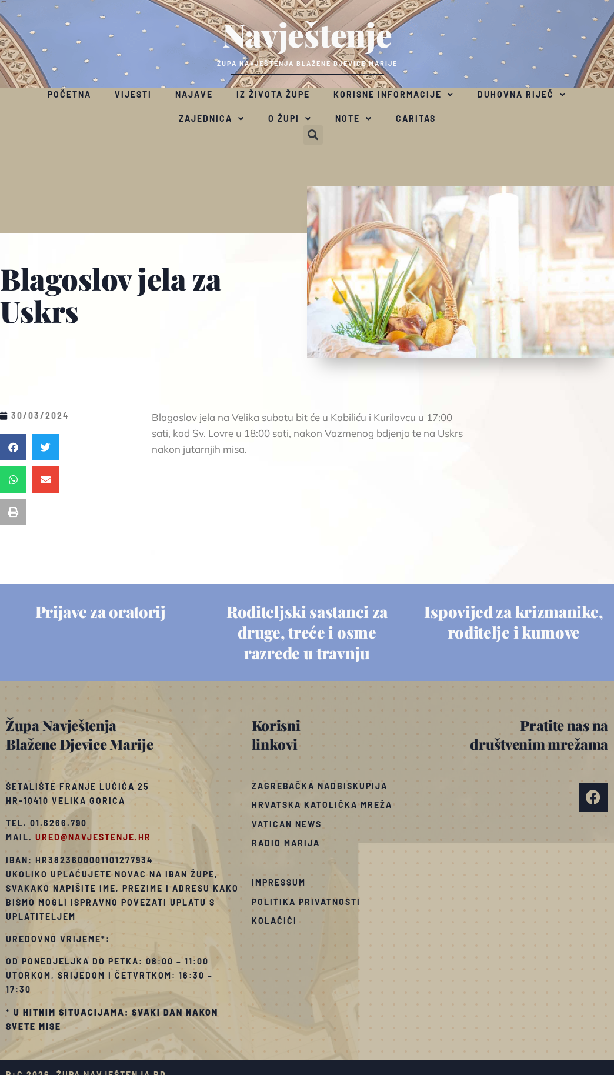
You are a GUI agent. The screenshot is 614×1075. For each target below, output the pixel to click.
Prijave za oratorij (100, 611)
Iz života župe (273, 94)
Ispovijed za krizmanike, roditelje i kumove (513, 622)
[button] (313, 135)
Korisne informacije (393, 95)
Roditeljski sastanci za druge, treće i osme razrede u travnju (307, 632)
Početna (69, 94)
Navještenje (307, 34)
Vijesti (133, 94)
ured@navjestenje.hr (93, 837)
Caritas (416, 118)
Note (353, 119)
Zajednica (212, 119)
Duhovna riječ (522, 95)
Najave (194, 94)
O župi (290, 119)
